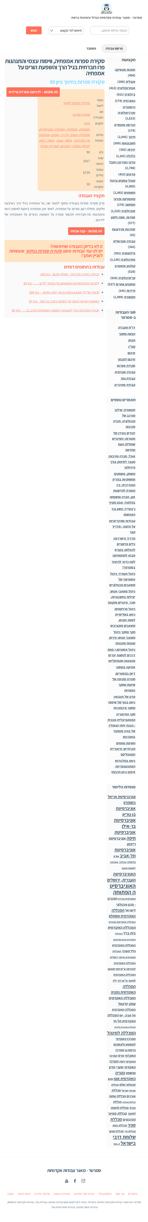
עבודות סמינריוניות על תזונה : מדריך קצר (122, 526)
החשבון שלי (105, 1194)
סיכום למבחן (126, 359)
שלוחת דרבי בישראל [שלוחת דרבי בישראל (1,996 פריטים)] (124, 1140)
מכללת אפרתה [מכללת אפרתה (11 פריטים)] (129, 1102)
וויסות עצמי (64, 140)
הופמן (55, 135)
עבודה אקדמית (125, 372)
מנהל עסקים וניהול (122, 181)
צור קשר (119, 1194)
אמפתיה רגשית (80, 135)
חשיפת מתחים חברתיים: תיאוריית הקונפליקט (122, 749)
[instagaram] (83, 1181)
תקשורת (129, 297)
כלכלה (130, 156)
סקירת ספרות (81, 114)
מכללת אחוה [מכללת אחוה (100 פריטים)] (117, 1096)
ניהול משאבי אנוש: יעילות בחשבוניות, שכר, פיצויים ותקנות (121, 597)
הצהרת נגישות (61, 1194)
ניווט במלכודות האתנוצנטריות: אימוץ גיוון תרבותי (123, 766)
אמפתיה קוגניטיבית (52, 129)
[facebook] (75, 1181)
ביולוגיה (129, 94)
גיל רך (65, 135)
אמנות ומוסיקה (125, 70)
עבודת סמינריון (124, 385)
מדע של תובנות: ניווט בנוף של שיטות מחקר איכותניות (121, 702)
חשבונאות (128, 143)
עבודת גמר (127, 378)
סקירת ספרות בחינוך (43, 251)
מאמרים (132, 1194)
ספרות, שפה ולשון (123, 217)
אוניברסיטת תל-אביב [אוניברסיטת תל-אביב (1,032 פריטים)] (125, 853)
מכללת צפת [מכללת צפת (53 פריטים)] (120, 1126)
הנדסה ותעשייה (124, 125)
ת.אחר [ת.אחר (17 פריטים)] (116, 1144)
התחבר (90, 48)
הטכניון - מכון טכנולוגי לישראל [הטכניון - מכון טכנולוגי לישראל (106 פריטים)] (122, 904)
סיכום (131, 353)
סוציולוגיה (128, 211)
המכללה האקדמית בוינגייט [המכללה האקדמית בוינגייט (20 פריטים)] (122, 922)
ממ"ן (131, 346)
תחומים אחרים (125, 284)
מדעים (130, 174)
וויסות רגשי (47, 140)
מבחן (131, 340)
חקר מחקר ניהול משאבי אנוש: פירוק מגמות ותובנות (122, 638)
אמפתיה (72, 129)
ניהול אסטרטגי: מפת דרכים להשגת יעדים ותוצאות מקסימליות (121, 655)
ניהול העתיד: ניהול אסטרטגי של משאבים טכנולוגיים (122, 579)
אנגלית (130, 82)
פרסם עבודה (113, 48)
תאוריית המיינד (49, 146)
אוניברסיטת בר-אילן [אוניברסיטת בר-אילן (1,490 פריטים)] (125, 823)
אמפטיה (84, 129)
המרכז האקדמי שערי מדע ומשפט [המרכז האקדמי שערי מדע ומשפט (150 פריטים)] (122, 1067)
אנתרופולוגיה (126, 88)
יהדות (131, 149)
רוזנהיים (66, 146)
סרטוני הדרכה (42, 1194)
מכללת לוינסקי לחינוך (76, 103)
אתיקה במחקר (125, 667)
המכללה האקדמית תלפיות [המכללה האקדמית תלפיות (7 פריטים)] (125, 1027)
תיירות (130, 291)
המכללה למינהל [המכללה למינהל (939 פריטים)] (121, 1033)
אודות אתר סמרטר (84, 1194)
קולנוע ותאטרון (125, 266)
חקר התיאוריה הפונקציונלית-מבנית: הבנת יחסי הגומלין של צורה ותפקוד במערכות (121, 725)
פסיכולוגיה (128, 259)
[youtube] (67, 1181)
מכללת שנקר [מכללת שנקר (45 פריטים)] (116, 1131)
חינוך (87, 123)
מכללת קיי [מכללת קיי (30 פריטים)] (130, 1131)
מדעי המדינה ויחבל (122, 162)
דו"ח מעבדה (126, 327)
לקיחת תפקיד (81, 146)
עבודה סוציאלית (124, 241)
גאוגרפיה (129, 101)
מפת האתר (24, 1194)
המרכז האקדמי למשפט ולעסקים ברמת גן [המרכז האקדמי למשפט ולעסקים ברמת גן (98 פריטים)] (125, 1044)
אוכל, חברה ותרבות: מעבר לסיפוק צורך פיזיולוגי (121, 462)
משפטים (129, 192)
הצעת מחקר (127, 334)
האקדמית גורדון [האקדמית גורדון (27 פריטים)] (127, 899)
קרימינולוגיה (126, 278)
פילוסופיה (128, 253)
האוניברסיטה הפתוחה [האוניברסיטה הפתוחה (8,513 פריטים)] (123, 889)
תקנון (11, 1194)
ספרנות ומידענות (123, 229)
